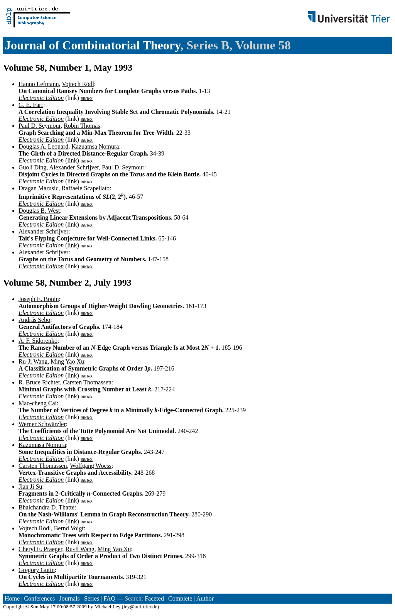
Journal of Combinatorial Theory (92, 45)
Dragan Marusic (39, 188)
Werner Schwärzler (42, 424)
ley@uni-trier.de (140, 606)
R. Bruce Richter (39, 382)
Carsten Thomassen (87, 382)
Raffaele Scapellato (86, 188)
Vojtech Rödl (78, 84)
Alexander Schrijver (74, 167)
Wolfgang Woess (90, 465)
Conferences (39, 598)
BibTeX (87, 98)
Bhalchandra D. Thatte (46, 507)
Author (205, 598)
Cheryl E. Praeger (40, 549)
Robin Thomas (82, 125)
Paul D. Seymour (40, 125)
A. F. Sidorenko (38, 340)
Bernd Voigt (69, 528)
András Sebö (34, 319)
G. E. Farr (31, 105)
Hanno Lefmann (39, 84)
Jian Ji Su (30, 486)
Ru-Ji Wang (33, 361)
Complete (180, 598)
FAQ (109, 598)
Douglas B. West (39, 210)
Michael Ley (108, 606)
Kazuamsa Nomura (95, 146)
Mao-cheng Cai (38, 403)
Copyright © (16, 606)
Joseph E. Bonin (39, 299)
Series (91, 598)
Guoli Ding (32, 167)
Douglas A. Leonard (43, 146)
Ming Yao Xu (67, 361)
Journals (69, 598)
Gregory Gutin (37, 570)
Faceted (154, 598)
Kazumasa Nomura (42, 445)
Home (12, 598)
